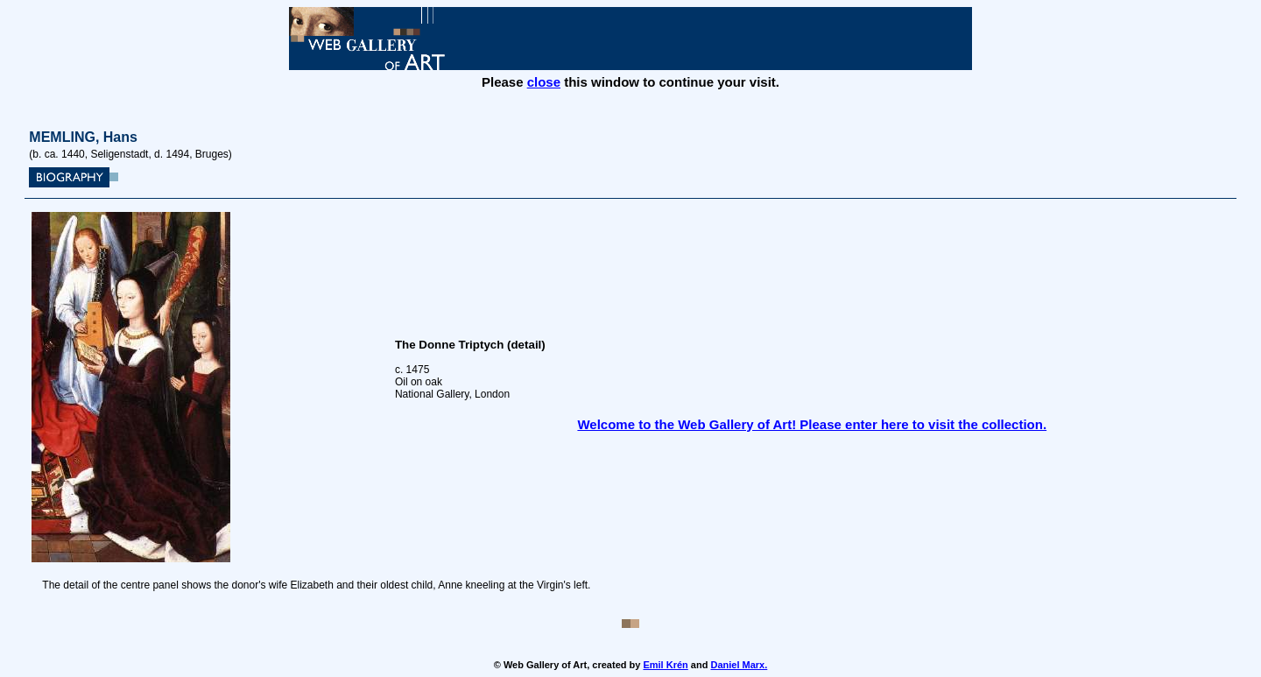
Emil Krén (665, 664)
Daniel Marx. (738, 664)
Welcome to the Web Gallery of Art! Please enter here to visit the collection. (811, 424)
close (543, 81)
